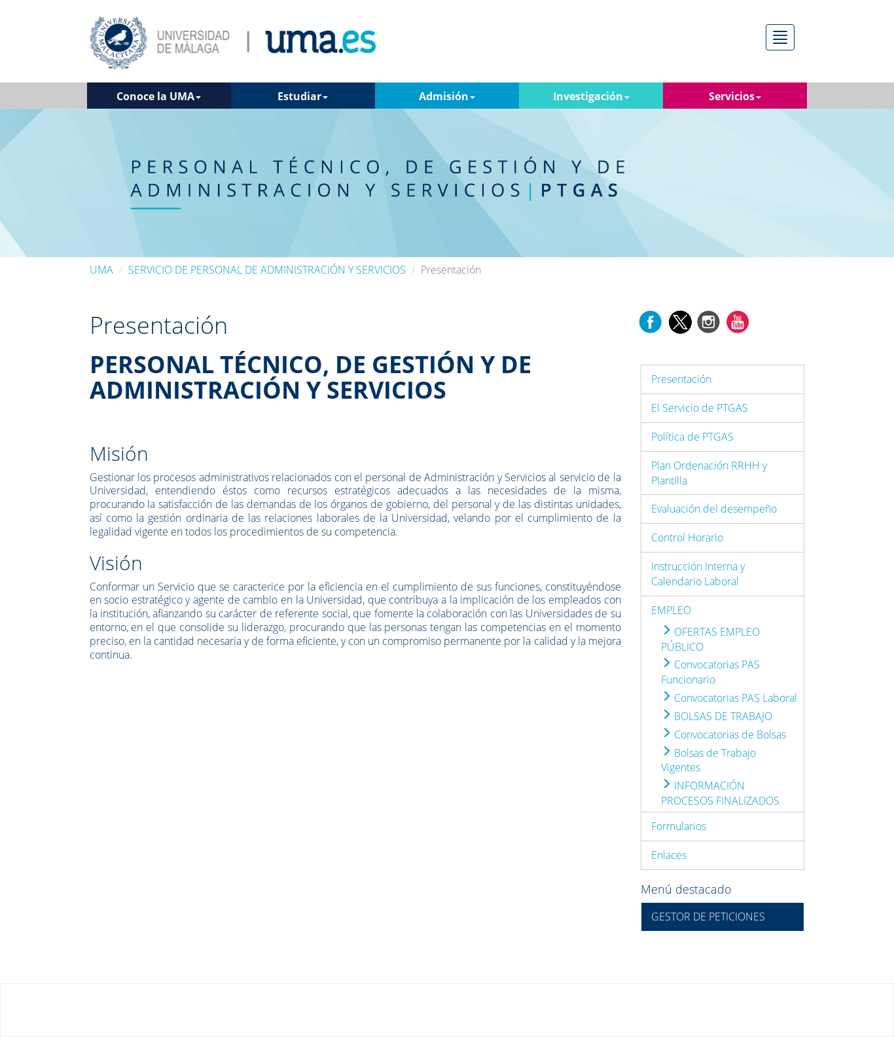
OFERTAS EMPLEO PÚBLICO (710, 639)
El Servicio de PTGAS (699, 408)
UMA (101, 270)
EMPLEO (671, 610)
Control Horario (687, 537)
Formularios (678, 826)
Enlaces (669, 855)
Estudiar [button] (302, 96)
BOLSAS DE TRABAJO (716, 716)
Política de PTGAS (692, 436)
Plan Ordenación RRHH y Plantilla (709, 473)
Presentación (681, 379)
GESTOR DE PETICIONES (708, 916)
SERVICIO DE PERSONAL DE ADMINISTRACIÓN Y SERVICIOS (267, 270)
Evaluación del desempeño (714, 508)
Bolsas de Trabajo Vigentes (708, 760)
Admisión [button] (447, 96)
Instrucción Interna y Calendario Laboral (698, 574)
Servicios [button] (735, 96)
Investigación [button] (591, 96)
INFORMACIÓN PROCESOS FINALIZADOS (720, 793)
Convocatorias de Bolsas (723, 734)
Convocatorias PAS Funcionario (710, 672)
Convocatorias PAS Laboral (729, 698)
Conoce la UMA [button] (158, 96)
